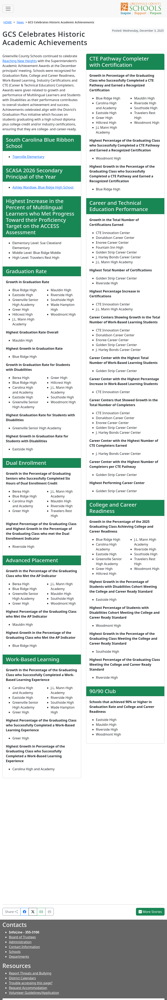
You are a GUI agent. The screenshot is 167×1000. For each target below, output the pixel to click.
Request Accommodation (28, 988)
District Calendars (22, 978)
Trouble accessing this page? (30, 983)
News (20, 22)
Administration (20, 942)
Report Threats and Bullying (30, 973)
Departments (19, 956)
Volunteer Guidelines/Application (34, 992)
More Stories (150, 911)
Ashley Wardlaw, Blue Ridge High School (43, 187)
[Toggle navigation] (8, 9)
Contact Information (24, 947)
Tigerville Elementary (28, 156)
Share (11, 911)
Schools (15, 951)
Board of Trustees (22, 937)
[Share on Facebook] (24, 912)
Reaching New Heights (19, 61)
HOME (7, 22)
